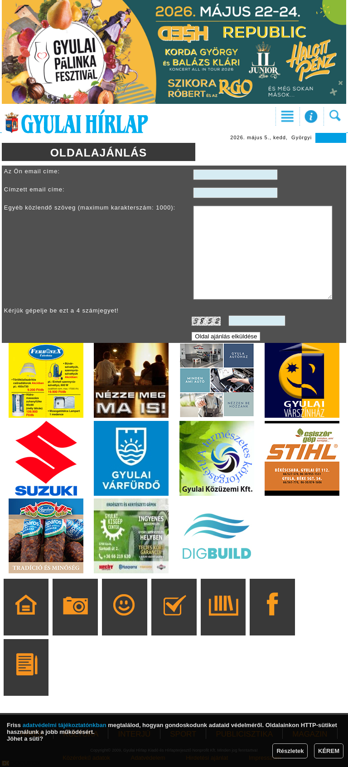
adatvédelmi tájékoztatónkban (64, 725)
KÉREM (328, 750)
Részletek (290, 750)
